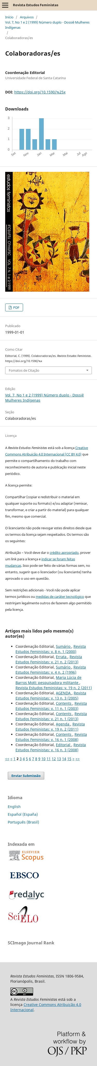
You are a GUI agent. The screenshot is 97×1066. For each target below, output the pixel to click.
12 (54, 758)
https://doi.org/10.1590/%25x (39, 92)
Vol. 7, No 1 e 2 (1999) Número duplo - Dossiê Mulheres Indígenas (47, 25)
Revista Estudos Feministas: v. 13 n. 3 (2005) (51, 695)
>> (78, 758)
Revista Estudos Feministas (35, 5)
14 (64, 758)
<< (7, 758)
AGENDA (64, 692)
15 (69, 758)
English (14, 806)
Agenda (63, 724)
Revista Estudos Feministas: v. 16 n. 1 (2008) (51, 737)
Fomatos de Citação (24, 370)
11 (49, 758)
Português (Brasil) (23, 822)
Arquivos (27, 17)
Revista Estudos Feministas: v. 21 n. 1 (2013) (51, 716)
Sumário (63, 646)
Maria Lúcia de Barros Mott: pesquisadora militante (48, 680)
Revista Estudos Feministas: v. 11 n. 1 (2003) (51, 706)
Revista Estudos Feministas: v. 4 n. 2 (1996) (51, 670)
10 (43, 758)
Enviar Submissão (26, 775)
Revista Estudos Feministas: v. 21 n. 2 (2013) (49, 659)
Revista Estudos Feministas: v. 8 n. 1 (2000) (51, 649)
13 (59, 758)
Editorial (63, 744)
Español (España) (23, 814)
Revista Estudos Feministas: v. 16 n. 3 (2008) (51, 747)
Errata (62, 656)
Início (9, 17)
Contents (64, 703)
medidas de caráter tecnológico (60, 596)
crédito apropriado (64, 552)
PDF (15, 307)
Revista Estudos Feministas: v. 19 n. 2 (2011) (54, 687)
